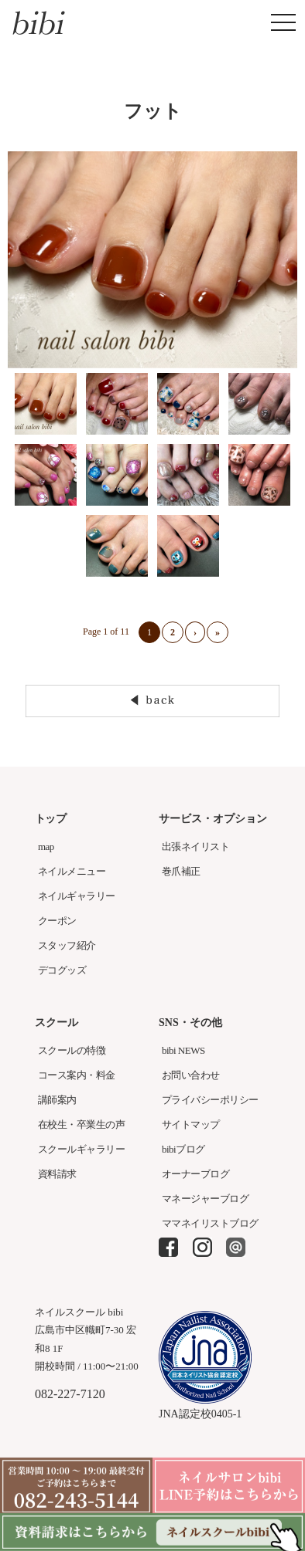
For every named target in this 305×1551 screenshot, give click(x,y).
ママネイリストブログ (210, 1223)
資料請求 (57, 1174)
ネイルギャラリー (76, 896)
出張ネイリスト (195, 846)
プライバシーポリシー (210, 1100)
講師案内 (57, 1100)
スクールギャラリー (81, 1149)
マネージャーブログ (205, 1198)
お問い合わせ (191, 1075)
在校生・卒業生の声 (81, 1124)
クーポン (57, 920)
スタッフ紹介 (67, 945)
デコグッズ (62, 970)
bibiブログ (183, 1149)
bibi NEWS (183, 1050)
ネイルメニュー (71, 871)
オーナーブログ (195, 1174)
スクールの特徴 (71, 1050)
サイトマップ (191, 1124)
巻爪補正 (181, 871)
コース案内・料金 (76, 1075)
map (46, 846)
